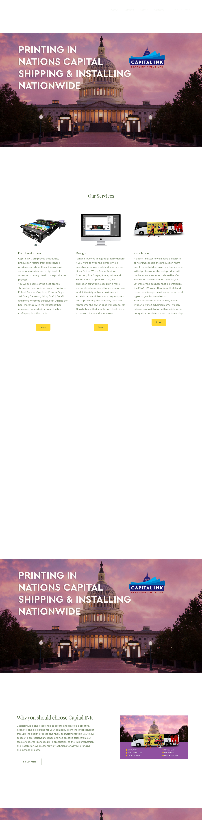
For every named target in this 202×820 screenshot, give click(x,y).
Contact (159, 9)
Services (132, 9)
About (119, 9)
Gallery (146, 9)
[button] (182, 9)
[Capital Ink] (17, 9)
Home (107, 9)
